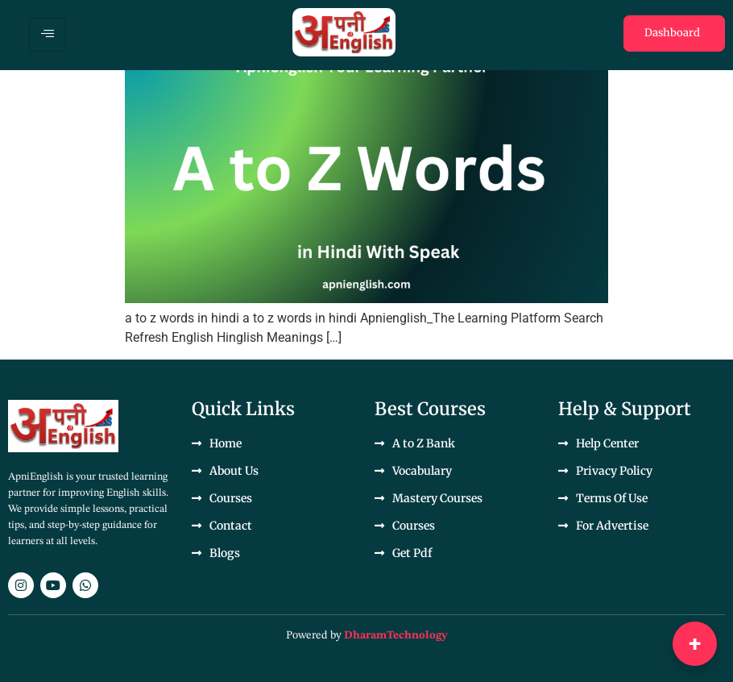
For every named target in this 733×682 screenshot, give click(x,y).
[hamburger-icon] (47, 35)
